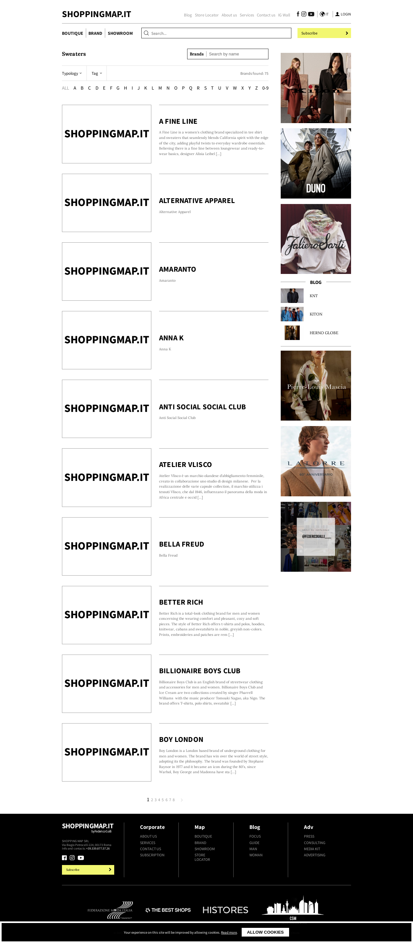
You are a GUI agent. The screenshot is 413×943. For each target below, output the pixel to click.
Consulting (314, 843)
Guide (254, 843)
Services (247, 14)
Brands (197, 54)
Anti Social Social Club (202, 406)
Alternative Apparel (197, 200)
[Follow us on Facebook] (298, 15)
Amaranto (177, 269)
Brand (95, 33)
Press (309, 836)
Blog (188, 14)
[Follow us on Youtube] (310, 15)
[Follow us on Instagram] (303, 15)
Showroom (120, 33)
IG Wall (284, 14)
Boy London (181, 739)
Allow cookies (265, 932)
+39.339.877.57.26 (98, 848)
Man (253, 849)
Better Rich (181, 602)
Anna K (171, 337)
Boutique (72, 33)
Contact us (266, 14)
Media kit (312, 849)
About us (229, 14)
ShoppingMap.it (96, 14)
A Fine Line (178, 121)
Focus (255, 836)
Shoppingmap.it (89, 830)
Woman (256, 855)
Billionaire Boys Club (200, 670)
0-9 (265, 88)
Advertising (314, 855)
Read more (229, 932)
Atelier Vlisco (185, 464)
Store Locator (207, 14)
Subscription (152, 855)
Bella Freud (182, 544)
